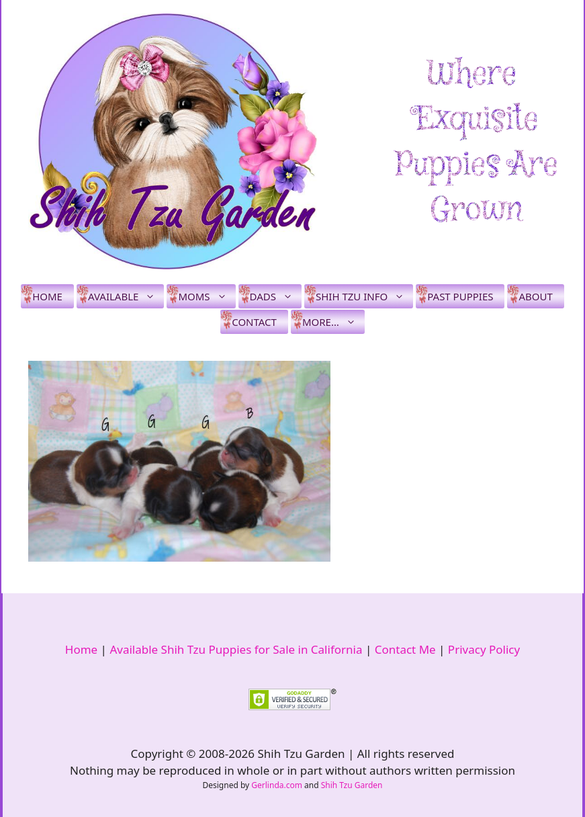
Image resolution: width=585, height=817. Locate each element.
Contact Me (405, 649)
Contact (254, 322)
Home (47, 296)
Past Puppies (460, 296)
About (535, 296)
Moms (206, 296)
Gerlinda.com (276, 785)
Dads (276, 296)
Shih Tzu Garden (352, 785)
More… (333, 322)
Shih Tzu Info (364, 296)
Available (126, 296)
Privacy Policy (484, 649)
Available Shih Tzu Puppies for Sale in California (235, 649)
